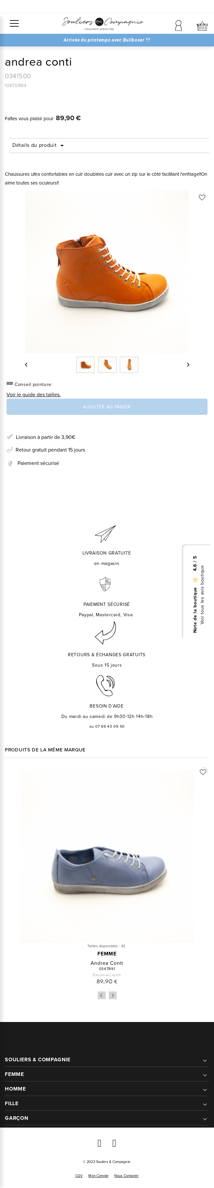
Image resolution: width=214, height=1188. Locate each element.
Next (113, 995)
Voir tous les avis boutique (202, 594)
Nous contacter (126, 1175)
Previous (102, 995)
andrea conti (107, 963)
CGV (78, 1175)
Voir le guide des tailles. (33, 394)
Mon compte (98, 1175)
